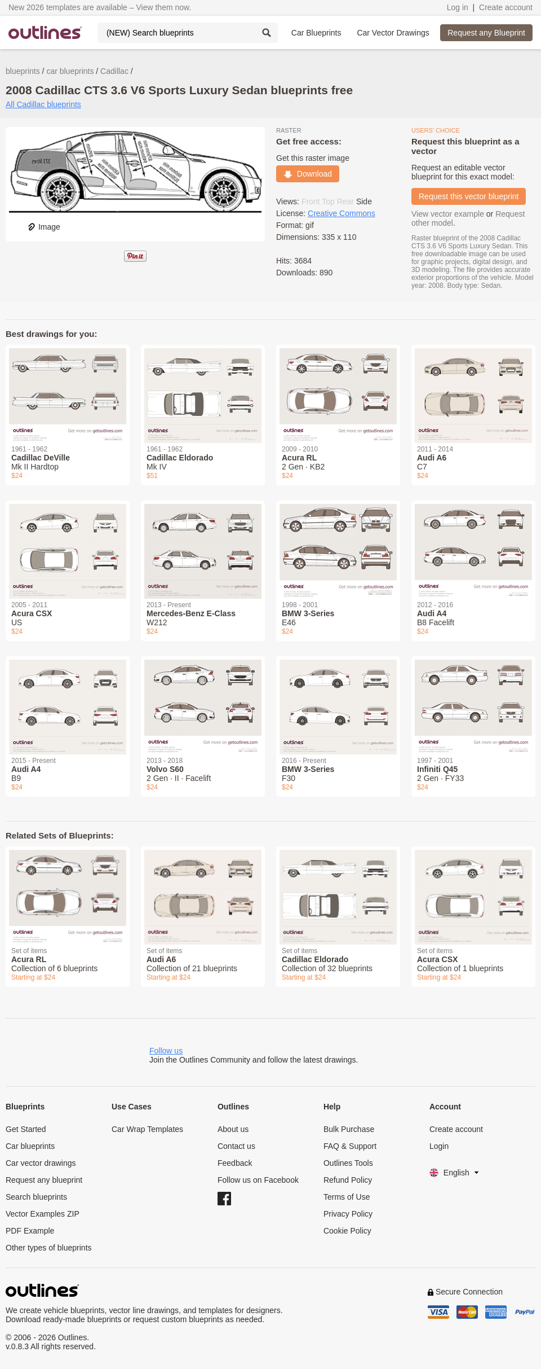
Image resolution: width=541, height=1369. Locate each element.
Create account (506, 7)
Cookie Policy (347, 1230)
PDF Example (30, 1230)
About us (233, 1129)
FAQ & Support (349, 1146)
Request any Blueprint (486, 32)
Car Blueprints (316, 32)
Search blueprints (36, 1196)
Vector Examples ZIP (42, 1213)
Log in (457, 7)
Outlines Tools (348, 1163)
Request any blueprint (44, 1179)
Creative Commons (341, 213)
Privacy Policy (348, 1213)
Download (307, 173)
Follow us (166, 1050)
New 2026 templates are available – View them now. (99, 7)
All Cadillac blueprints (43, 104)
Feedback (235, 1163)
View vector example (447, 213)
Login (439, 1146)
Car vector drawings (41, 1163)
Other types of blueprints (49, 1247)
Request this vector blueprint (468, 196)
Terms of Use (346, 1196)
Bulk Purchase (348, 1129)
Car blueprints (30, 1146)
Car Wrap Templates (147, 1129)
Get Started (26, 1129)
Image (43, 226)
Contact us (236, 1146)
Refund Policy (347, 1179)
